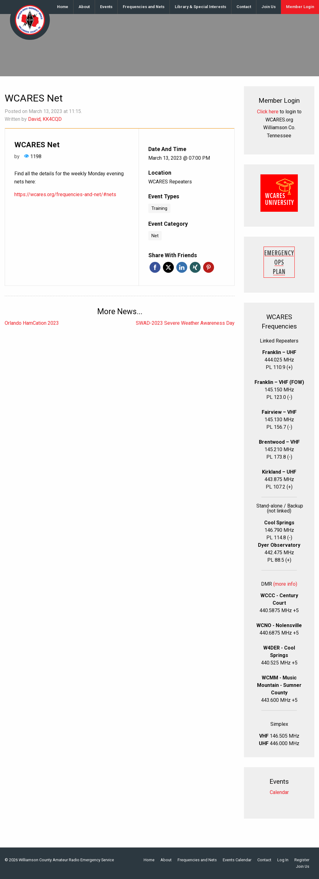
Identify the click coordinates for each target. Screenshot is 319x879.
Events (106, 6)
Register (301, 860)
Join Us (268, 6)
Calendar (279, 792)
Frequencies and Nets (143, 6)
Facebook (155, 267)
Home (62, 6)
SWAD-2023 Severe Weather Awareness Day (185, 323)
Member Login (300, 6)
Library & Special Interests (200, 6)
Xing (195, 267)
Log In (282, 860)
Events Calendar (237, 860)
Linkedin (181, 267)
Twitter (168, 267)
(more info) (285, 584)
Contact (243, 6)
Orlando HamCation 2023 (32, 323)
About (84, 6)
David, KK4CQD (45, 119)
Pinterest (208, 267)
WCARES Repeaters (170, 182)
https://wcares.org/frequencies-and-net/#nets (65, 194)
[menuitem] (63, 7)
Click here (268, 112)
